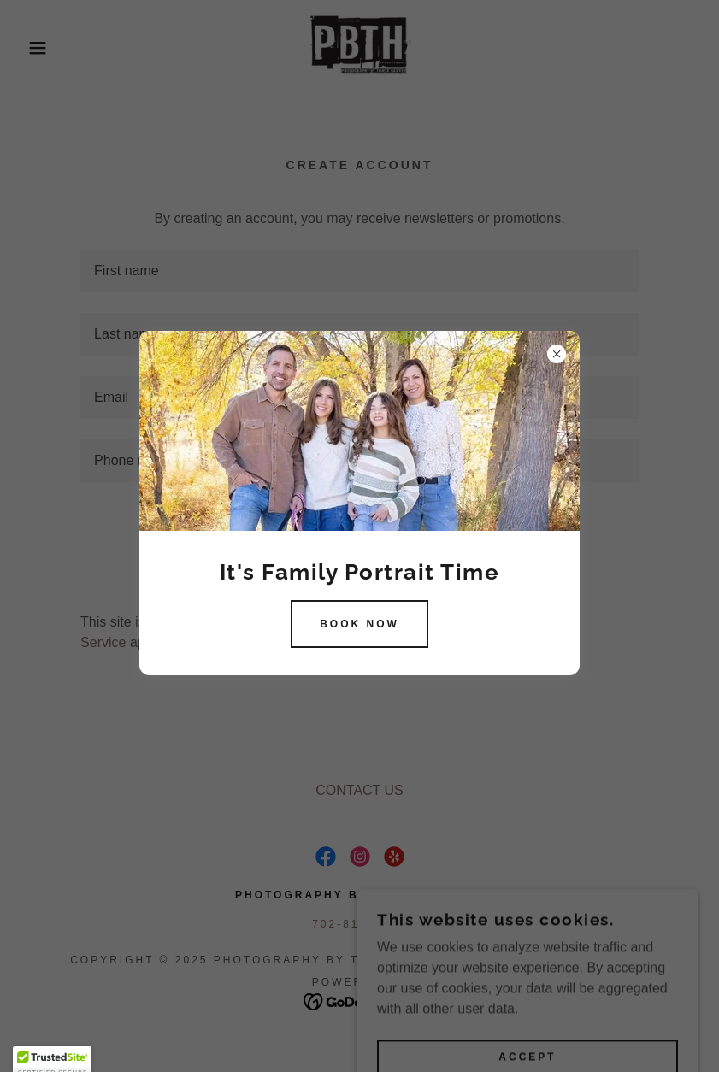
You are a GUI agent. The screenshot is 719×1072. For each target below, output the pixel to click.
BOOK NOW (359, 624)
